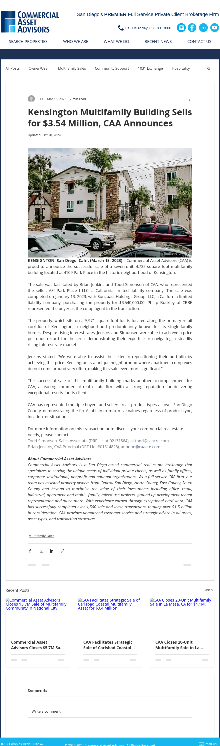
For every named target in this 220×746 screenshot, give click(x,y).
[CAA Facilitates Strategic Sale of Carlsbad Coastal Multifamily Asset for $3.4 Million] (110, 616)
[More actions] (189, 98)
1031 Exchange (150, 68)
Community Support (112, 68)
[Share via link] (62, 551)
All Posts (13, 68)
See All (209, 590)
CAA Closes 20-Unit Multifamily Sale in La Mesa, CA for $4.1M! (177, 645)
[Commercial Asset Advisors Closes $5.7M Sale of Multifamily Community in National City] (38, 616)
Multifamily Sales (72, 68)
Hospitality (181, 68)
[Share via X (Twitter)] (41, 551)
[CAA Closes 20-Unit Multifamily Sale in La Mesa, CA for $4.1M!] (182, 616)
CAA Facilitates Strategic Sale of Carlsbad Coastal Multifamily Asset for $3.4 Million (109, 645)
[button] (209, 68)
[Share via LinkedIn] (52, 551)
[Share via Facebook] (30, 551)
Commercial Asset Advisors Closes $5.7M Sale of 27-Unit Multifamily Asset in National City (37, 645)
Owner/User (39, 68)
